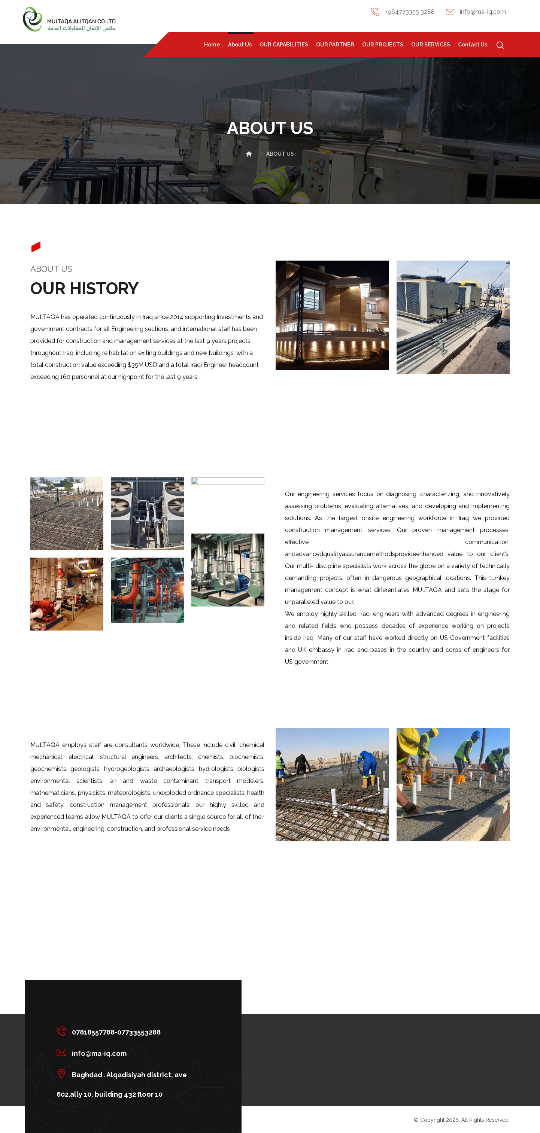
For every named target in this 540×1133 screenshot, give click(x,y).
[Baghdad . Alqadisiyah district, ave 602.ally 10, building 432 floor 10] (130, 1074)
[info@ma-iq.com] (130, 1052)
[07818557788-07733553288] (130, 1031)
